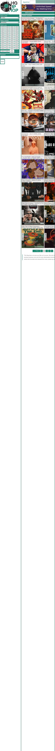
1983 (2, 29)
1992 (12, 33)
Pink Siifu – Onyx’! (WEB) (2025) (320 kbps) (32, 65)
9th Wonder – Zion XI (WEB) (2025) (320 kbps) (31, 134)
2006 (7, 40)
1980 (7, 27)
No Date (12, 51)
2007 (12, 40)
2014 (12, 44)
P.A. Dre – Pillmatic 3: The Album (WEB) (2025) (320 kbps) (33, 111)
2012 (2, 44)
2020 (2, 48)
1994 (2, 35)
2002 (7, 38)
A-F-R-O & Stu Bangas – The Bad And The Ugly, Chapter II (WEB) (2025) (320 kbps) (32, 19)
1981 (12, 27)
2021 (7, 48)
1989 (12, 31)
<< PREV (36, 251)
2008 (16, 40)
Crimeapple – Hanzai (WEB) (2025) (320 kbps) (31, 42)
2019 (16, 46)
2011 (16, 42)
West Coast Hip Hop (39, 38)
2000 (16, 37)
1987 (2, 31)
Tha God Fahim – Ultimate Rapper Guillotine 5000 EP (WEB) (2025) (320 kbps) (32, 157)
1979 (2, 27)
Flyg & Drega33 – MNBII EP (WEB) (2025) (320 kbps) (31, 181)
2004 (16, 38)
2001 (2, 38)
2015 (16, 44)
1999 (7, 37)
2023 (16, 48)
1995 (7, 35)
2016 (2, 46)
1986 (16, 29)
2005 (2, 40)
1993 (16, 33)
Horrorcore (36, 223)
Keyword (2, 54)
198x (16, 31)
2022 (12, 48)
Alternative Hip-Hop (29, 85)
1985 (12, 29)
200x (7, 42)
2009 (2, 42)
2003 (12, 38)
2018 (12, 46)
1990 (2, 33)
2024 (2, 51)
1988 (7, 31)
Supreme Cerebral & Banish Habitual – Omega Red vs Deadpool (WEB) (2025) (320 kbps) (32, 88)
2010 (12, 42)
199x (12, 37)
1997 (16, 35)
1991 (7, 33)
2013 (7, 44)
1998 (2, 37)
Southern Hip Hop (39, 177)
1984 (7, 29)
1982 (16, 27)
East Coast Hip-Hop (39, 61)
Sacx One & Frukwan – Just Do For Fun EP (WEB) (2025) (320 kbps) (32, 204)
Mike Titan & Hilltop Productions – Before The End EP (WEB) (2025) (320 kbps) (32, 227)
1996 (12, 35)
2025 (7, 51)
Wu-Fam (41, 223)
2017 (7, 46)
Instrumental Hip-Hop (38, 154)
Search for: (26, 2)
